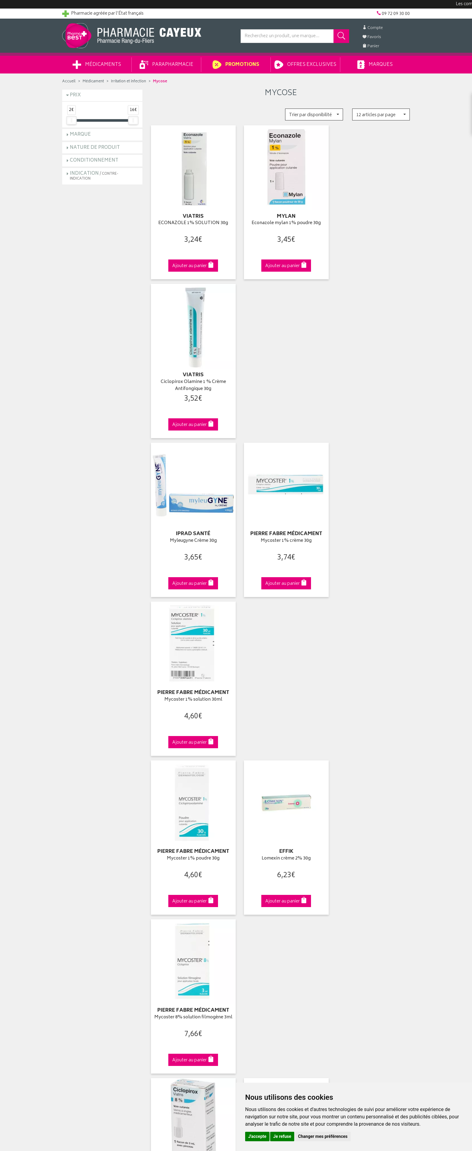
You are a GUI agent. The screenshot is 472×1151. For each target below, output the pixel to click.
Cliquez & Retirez (102, 802)
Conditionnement (94, 160)
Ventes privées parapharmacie (180, 930)
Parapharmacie (166, 64)
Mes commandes (257, 923)
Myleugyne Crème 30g (191, 373)
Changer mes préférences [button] (323, 1136)
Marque (80, 134)
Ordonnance (164, 951)
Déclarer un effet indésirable (179, 958)
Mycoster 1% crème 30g (280, 373)
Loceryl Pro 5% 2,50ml (370, 683)
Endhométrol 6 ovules (280, 683)
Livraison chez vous (349, 916)
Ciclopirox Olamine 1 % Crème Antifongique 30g (369, 223)
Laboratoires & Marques (174, 916)
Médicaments (97, 64)
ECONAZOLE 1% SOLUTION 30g (191, 219)
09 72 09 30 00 (370, 802)
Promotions (236, 64)
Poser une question (81, 923)
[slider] (71, 120)
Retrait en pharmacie (349, 908)
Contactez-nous (78, 930)
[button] (314, 114)
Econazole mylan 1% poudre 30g (280, 219)
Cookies (159, 986)
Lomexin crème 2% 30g (280, 528)
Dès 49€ (192, 805)
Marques (375, 64)
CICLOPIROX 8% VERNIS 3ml (191, 683)
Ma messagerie (255, 944)
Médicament (93, 81)
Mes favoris (251, 937)
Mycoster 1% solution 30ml (370, 373)
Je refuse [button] (282, 1136)
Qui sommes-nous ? (82, 908)
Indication (94, 176)
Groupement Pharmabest (87, 916)
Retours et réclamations (85, 937)
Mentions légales (168, 972)
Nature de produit (95, 148)
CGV (156, 965)
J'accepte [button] (257, 1136)
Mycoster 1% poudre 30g (191, 528)
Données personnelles (174, 979)
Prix (75, 95)
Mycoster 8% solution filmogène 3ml (369, 532)
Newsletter (162, 944)
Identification (253, 908)
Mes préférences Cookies (176, 993)
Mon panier (251, 930)
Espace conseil (166, 937)
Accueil (69, 81)
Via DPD (281, 802)
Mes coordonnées (258, 916)
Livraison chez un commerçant (359, 923)
